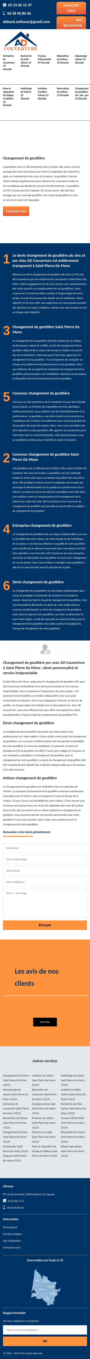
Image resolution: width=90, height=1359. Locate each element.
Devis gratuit (10, 1227)
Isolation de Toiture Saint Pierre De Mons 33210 (44, 1080)
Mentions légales (12, 1234)
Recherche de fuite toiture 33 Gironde (26, 61)
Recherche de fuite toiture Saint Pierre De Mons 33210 (73, 1108)
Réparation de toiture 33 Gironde (63, 59)
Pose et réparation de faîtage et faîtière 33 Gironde (8, 97)
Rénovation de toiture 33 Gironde (63, 92)
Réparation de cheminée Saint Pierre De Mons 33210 (44, 1094)
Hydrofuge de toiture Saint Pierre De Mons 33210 (72, 1080)
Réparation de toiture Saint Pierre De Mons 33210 (73, 1136)
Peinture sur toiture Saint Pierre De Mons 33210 (44, 1122)
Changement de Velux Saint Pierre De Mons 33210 (15, 1136)
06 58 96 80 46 (19, 13)
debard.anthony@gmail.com (26, 21)
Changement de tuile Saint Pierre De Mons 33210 (44, 1108)
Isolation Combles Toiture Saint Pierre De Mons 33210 (73, 1094)
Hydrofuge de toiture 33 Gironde (26, 93)
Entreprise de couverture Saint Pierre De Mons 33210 (16, 1108)
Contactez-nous (71, 8)
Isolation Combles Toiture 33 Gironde (43, 93)
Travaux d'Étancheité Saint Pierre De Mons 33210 (72, 1122)
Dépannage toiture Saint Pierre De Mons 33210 (72, 1151)
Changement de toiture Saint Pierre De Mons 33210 (16, 1080)
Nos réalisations (72, 22)
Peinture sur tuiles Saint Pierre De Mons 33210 (44, 1136)
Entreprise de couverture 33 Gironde (9, 62)
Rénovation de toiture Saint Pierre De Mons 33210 (15, 1122)
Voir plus (45, 1022)
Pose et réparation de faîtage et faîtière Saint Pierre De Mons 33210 (44, 1151)
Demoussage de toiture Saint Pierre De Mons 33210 (15, 1094)
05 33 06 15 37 (20, 5)
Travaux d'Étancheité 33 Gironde (44, 59)
